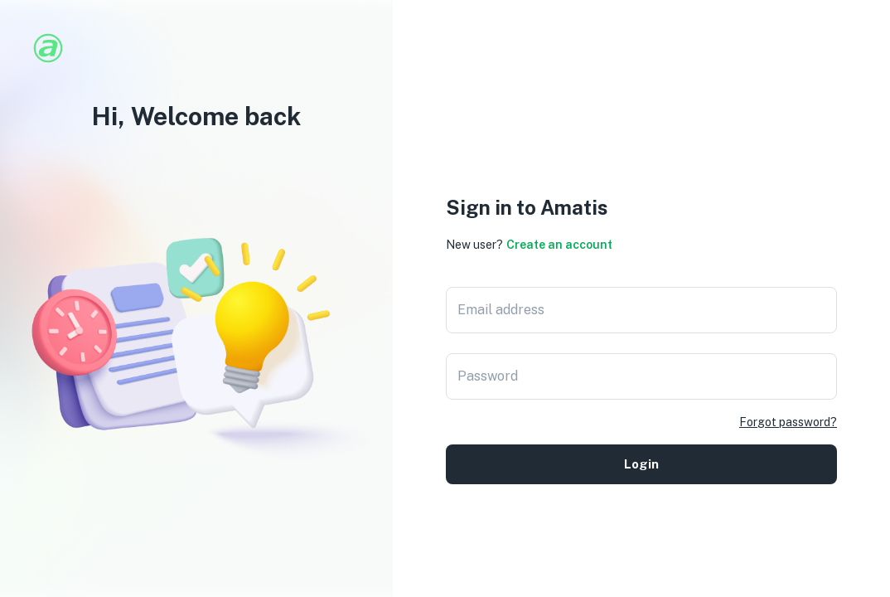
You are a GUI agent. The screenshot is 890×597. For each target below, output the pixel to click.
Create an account (559, 244)
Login (641, 464)
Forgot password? (788, 422)
